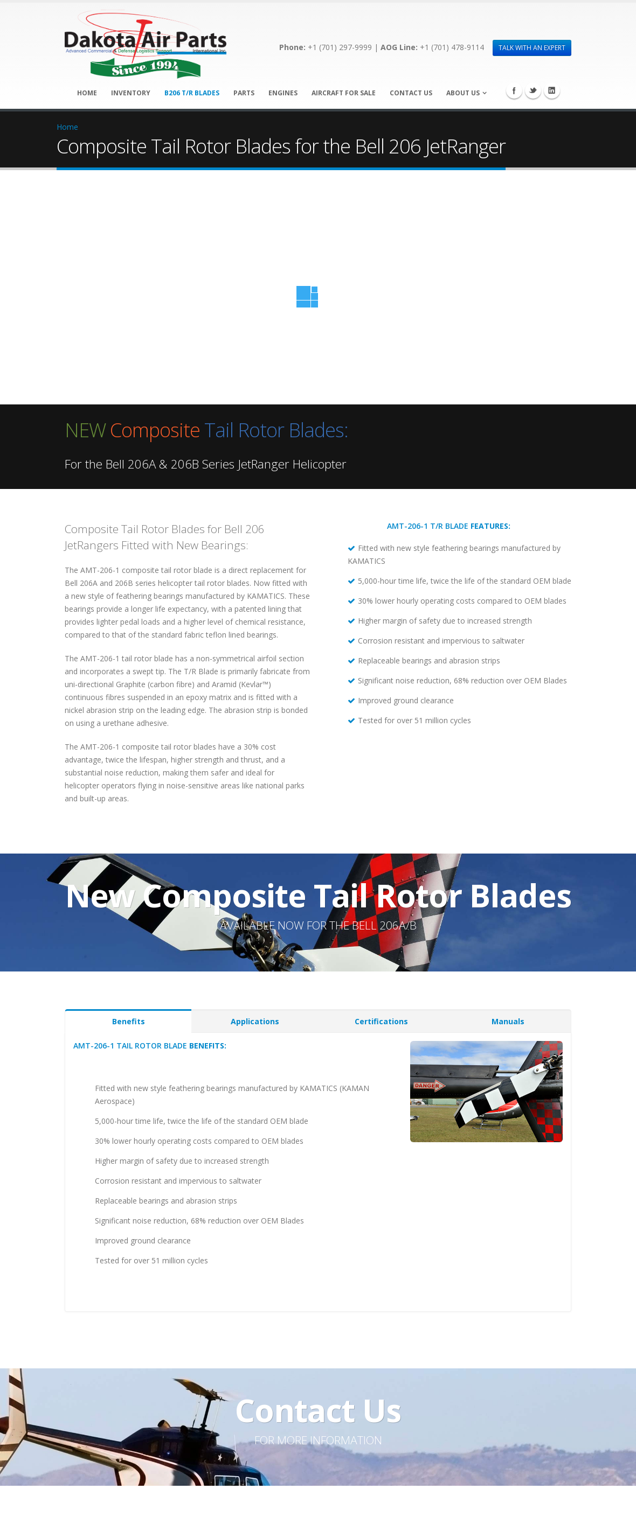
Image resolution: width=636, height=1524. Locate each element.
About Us (463, 92)
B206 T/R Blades (191, 92)
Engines (283, 92)
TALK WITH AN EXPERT (532, 47)
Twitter (533, 90)
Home (87, 92)
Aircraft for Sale (344, 92)
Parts (243, 92)
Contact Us (411, 92)
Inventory (130, 92)
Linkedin (552, 90)
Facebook (514, 90)
